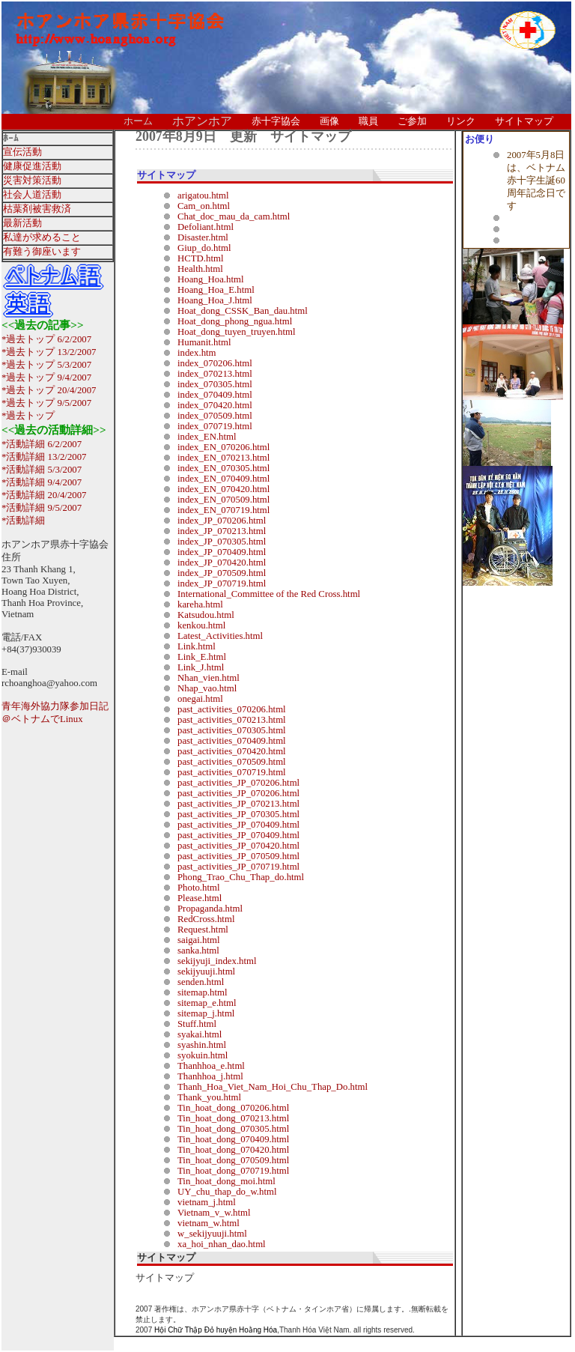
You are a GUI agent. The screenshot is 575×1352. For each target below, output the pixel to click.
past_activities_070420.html (231, 751)
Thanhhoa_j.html (210, 1076)
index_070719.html (214, 426)
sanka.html (198, 950)
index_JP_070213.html (221, 531)
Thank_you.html (209, 1097)
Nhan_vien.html (208, 678)
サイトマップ (524, 121)
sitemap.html (202, 992)
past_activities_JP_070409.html (238, 824)
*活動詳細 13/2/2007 (44, 457)
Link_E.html (201, 657)
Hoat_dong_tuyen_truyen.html (236, 332)
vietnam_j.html (206, 1202)
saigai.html (198, 940)
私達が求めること (42, 237)
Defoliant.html (205, 227)
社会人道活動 (32, 195)
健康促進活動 (32, 166)
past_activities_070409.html (231, 741)
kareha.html (200, 604)
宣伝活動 (22, 152)
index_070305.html (214, 384)
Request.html (202, 929)
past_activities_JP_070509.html (238, 856)
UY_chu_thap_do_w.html (226, 1191)
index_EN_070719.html (223, 510)
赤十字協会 (276, 121)
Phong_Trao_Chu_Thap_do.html (240, 877)
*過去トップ (28, 415)
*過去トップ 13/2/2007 (49, 352)
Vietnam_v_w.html (214, 1212)
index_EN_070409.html (223, 478)
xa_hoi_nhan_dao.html (221, 1244)
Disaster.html (202, 237)
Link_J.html (200, 667)
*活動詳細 (23, 520)
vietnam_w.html (208, 1223)
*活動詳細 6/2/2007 (41, 444)
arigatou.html (203, 195)
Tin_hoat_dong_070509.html (233, 1160)
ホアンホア (202, 121)
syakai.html (199, 1034)
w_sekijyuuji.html (212, 1233)
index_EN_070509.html (223, 499)
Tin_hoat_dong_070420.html (233, 1150)
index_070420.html (214, 405)
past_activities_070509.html (231, 762)
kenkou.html (201, 625)
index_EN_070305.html (223, 468)
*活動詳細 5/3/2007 (41, 469)
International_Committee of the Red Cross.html (268, 594)
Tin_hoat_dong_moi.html (226, 1181)
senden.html (200, 982)
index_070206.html (214, 363)
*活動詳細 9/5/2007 (41, 508)
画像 (329, 121)
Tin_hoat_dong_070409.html (233, 1139)
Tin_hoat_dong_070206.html (233, 1108)
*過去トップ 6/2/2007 (46, 339)
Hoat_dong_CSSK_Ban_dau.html (242, 311)
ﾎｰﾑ (11, 138)
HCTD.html (200, 258)
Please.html (199, 898)
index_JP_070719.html (221, 583)
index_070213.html (214, 374)
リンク (460, 121)
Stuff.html (196, 1024)
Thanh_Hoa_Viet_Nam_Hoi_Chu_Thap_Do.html (272, 1087)
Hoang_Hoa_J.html (214, 300)
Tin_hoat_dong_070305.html (233, 1129)
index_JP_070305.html (221, 541)
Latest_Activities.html (220, 636)
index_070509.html (214, 415)
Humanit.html (204, 342)
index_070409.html (214, 394)
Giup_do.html (204, 248)
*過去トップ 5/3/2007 (46, 365)
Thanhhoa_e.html (211, 1066)
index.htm (196, 353)
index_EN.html (207, 436)
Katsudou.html (205, 615)
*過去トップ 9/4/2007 (46, 377)
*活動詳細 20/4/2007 (44, 495)
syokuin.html (202, 1055)
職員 (368, 121)
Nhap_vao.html (207, 688)
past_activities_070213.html (231, 720)
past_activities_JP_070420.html (238, 845)
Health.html (200, 269)
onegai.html (200, 699)
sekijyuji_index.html (217, 961)
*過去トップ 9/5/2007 (46, 403)
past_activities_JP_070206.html (238, 782)
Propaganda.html (210, 908)
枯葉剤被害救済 (37, 209)
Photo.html (198, 887)
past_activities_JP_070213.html (238, 803)
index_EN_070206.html (223, 447)
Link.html (196, 646)
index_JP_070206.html (221, 520)
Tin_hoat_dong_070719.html (233, 1170)
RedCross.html (205, 919)
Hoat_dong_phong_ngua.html (234, 321)
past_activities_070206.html (231, 709)
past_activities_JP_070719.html (238, 866)
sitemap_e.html (207, 1003)
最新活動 (22, 223)
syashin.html (201, 1045)
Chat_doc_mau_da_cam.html (233, 216)
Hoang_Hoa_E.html (216, 290)
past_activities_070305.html (231, 730)
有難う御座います (42, 251)
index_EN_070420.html (223, 489)
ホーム (138, 121)
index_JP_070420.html (221, 562)
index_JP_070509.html (221, 573)
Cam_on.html (203, 206)
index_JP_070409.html (221, 552)
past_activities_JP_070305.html (238, 814)
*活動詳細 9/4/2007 (41, 482)
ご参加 (412, 121)
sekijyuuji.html (206, 971)
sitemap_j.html (205, 1013)
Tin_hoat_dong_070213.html (233, 1118)
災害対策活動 (32, 180)
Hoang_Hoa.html (210, 279)
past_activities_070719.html (231, 772)
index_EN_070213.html (223, 457)
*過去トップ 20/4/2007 (49, 390)
